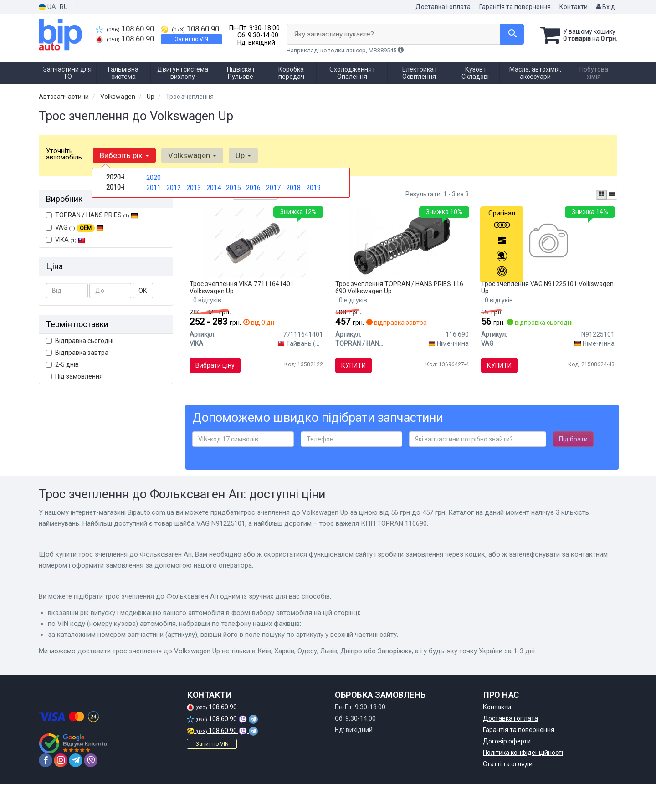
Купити (355, 367)
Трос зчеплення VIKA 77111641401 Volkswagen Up (244, 289)
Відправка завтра (77, 352)
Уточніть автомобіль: (64, 154)
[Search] (509, 34)
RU (64, 6)
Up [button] (238, 155)
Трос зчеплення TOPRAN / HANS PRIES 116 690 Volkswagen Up (401, 289)
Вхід (605, 6)
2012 (173, 186)
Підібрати (573, 445)
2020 (153, 177)
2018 (293, 186)
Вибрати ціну (217, 367)
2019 (313, 186)
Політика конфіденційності (523, 758)
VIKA (65, 239)
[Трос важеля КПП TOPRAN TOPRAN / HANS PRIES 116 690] (402, 243)
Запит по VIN (194, 39)
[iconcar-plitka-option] (601, 195)
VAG (74, 228)
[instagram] (60, 766)
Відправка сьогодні (79, 340)
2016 (253, 186)
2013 (193, 186)
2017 (273, 186)
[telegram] (75, 766)
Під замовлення (74, 376)
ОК (142, 290)
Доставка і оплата (443, 6)
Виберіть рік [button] (123, 155)
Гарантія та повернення (515, 6)
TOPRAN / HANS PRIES (92, 215)
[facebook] (45, 766)
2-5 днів (62, 364)
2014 (213, 186)
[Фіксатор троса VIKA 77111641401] (256, 243)
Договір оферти (507, 746)
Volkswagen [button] (189, 155)
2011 (153, 186)
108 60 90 (126, 28)
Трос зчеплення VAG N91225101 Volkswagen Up (531, 289)
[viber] (90, 766)
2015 (233, 186)
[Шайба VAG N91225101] (548, 243)
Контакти (573, 6)
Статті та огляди (508, 769)
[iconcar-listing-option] (611, 195)
